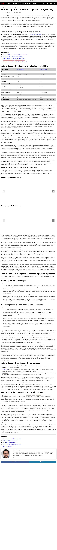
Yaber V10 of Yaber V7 (8, 511)
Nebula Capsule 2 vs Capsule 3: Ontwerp (12, 84)
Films (34, 3)
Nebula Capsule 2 (40, 97)
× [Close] (55, 1)
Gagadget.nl (3, 7)
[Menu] (47, 3)
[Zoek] (44, 3)
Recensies (9, 7)
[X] (13, 522)
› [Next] (53, 243)
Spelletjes (16, 3)
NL (54, 3)
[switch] (51, 3)
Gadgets (8, 3)
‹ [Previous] (4, 243)
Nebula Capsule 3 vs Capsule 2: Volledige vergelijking (15, 82)
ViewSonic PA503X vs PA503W (10, 507)
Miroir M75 (5, 438)
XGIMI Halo (5, 434)
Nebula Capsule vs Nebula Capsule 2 (12, 504)
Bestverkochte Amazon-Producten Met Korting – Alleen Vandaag (28, 0)
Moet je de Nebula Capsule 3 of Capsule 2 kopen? (15, 89)
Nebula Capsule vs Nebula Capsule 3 (12, 509)
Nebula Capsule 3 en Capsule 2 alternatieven (14, 87)
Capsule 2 (39, 62)
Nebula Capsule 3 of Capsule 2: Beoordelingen (14, 86)
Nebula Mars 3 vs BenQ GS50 (10, 505)
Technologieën (26, 3)
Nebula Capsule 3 (31, 62)
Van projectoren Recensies (17, 7)
